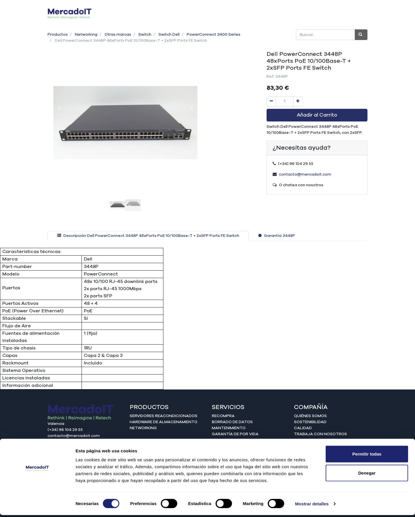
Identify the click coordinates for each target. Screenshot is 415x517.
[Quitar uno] (271, 101)
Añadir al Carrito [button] (317, 115)
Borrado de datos (232, 422)
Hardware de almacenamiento (163, 422)
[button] (59, 108)
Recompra (223, 416)
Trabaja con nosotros (320, 434)
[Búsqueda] (361, 34)
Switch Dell (169, 35)
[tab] (148, 236)
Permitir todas (367, 455)
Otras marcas (118, 35)
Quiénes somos (310, 416)
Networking (86, 35)
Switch (144, 35)
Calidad (303, 428)
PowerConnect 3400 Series (213, 35)
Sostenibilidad (310, 422)
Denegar (367, 474)
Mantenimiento (229, 428)
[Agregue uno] (298, 101)
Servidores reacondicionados (163, 416)
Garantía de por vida (235, 434)
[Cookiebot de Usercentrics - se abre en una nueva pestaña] (37, 505)
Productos (58, 35)
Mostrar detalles (312, 505)
